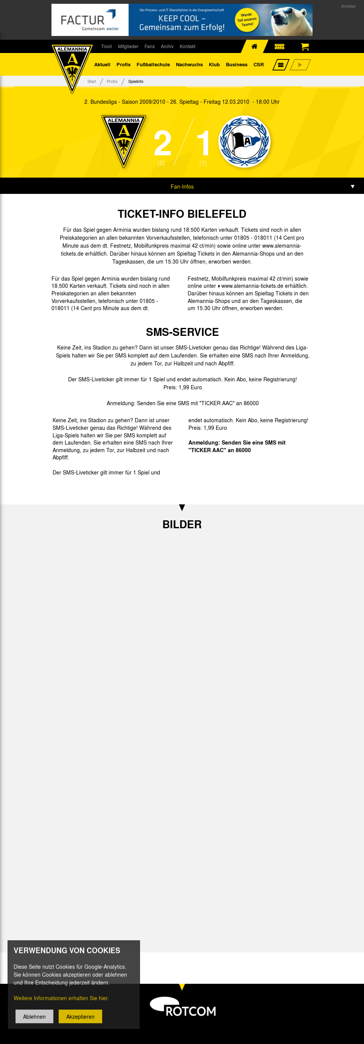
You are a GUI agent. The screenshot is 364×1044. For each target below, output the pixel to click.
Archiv (167, 46)
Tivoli (106, 46)
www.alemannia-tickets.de (252, 285)
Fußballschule (153, 64)
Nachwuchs (189, 64)
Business (236, 64)
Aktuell (102, 64)
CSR (259, 64)
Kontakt (187, 46)
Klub (214, 64)
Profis (124, 64)
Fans (150, 46)
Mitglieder (128, 46)
